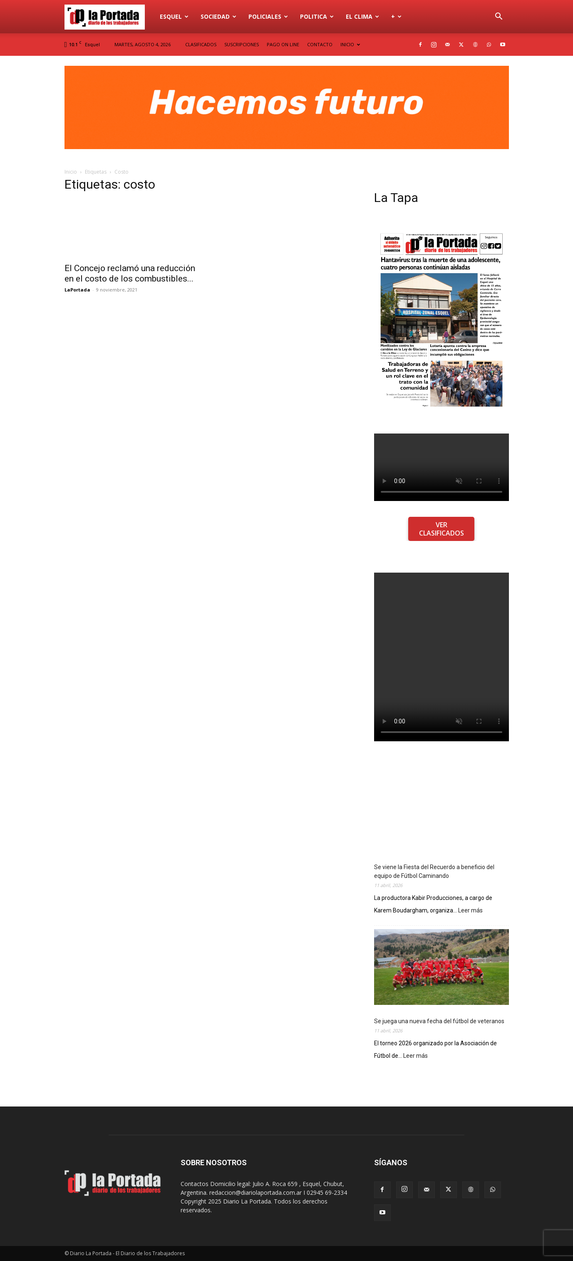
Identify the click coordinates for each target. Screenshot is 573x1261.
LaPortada (77, 290)
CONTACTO (319, 44)
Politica (317, 16)
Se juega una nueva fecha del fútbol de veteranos (439, 1021)
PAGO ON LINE (283, 44)
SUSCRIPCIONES (241, 44)
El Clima (362, 16)
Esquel (174, 16)
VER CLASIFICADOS (441, 529)
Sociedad (218, 16)
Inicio (70, 171)
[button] (499, 17)
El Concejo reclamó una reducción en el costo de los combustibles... (129, 273)
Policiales (268, 16)
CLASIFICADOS (200, 44)
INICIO (350, 44)
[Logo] (109, 16)
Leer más (470, 910)
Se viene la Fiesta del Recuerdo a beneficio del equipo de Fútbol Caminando (434, 871)
